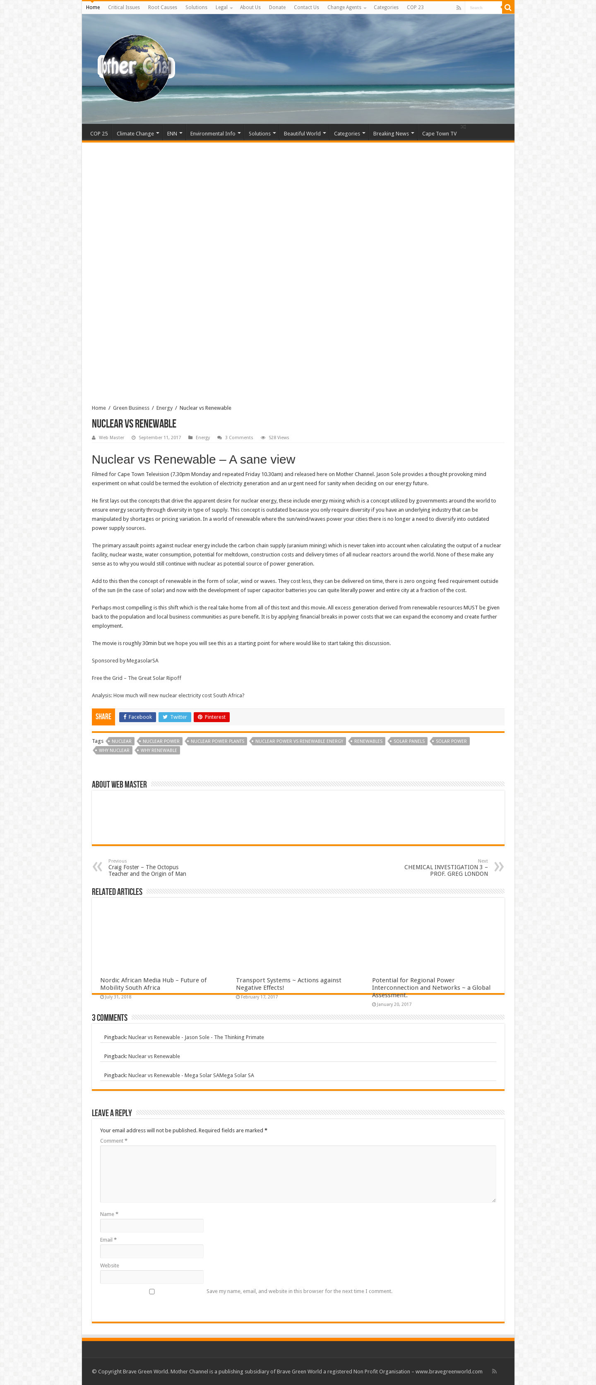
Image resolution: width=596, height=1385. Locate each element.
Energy (164, 408)
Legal (222, 7)
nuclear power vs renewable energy (299, 741)
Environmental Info (213, 134)
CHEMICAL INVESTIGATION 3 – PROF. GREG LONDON (445, 867)
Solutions (196, 7)
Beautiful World (302, 134)
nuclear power (161, 741)
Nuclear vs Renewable (154, 1056)
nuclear (122, 741)
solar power (451, 741)
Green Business (131, 408)
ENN (172, 134)
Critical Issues (124, 7)
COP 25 (99, 134)
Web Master (111, 437)
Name (109, 1214)
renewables (368, 741)
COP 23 (415, 7)
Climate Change (135, 134)
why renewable (159, 750)
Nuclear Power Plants (217, 741)
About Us (250, 7)
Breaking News (391, 134)
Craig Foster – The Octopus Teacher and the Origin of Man (150, 867)
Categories (386, 7)
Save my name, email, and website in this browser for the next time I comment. (299, 1291)
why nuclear (114, 750)
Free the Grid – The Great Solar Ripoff (136, 678)
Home (93, 7)
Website (109, 1265)
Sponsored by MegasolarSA (125, 660)
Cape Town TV (439, 134)
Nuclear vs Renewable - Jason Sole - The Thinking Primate (196, 1037)
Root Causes (162, 7)
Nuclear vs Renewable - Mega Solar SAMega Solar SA (191, 1075)
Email (108, 1240)
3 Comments (239, 437)
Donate (277, 7)
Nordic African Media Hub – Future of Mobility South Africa (153, 984)
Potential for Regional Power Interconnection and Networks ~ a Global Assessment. (431, 988)
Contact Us (306, 7)
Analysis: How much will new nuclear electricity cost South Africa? (168, 695)
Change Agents (344, 7)
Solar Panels (409, 741)
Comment (113, 1141)
